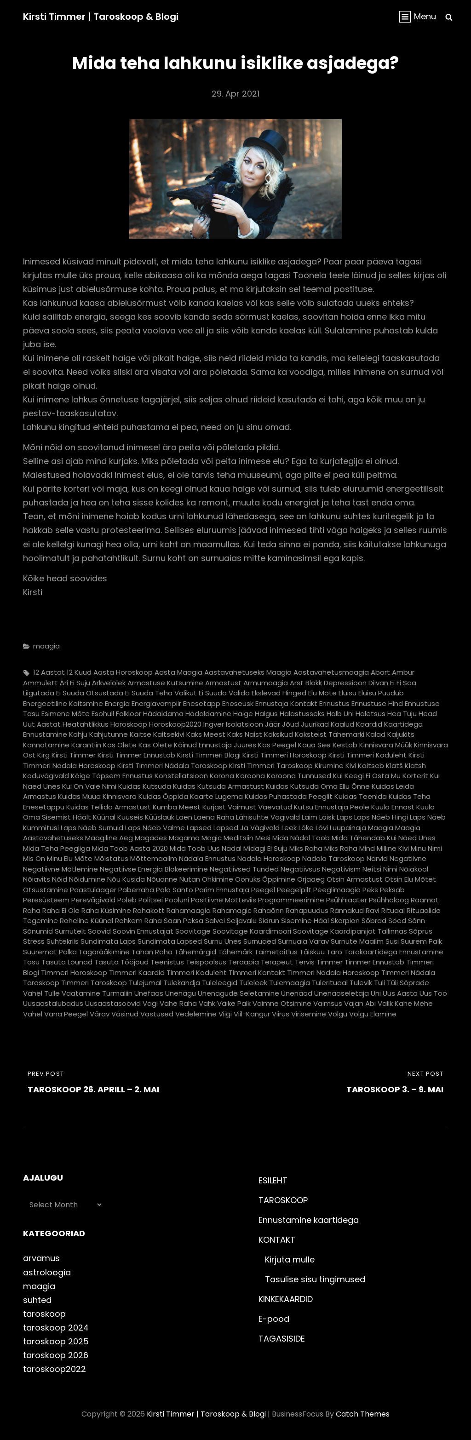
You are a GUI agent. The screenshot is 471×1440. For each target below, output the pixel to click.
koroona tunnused (299, 775)
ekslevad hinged (279, 693)
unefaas (148, 993)
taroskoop (44, 1314)
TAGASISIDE (281, 1338)
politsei (150, 900)
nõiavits (36, 879)
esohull (103, 713)
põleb (127, 900)
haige (243, 713)
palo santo (174, 890)
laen (184, 817)
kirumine (329, 765)
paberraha (136, 890)
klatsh (415, 765)
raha (31, 910)
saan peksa (183, 920)
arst (297, 683)
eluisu (347, 693)
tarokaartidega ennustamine (393, 952)
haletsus (370, 713)
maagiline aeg (109, 838)
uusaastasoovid (113, 1003)
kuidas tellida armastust (108, 807)
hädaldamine (208, 713)
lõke (306, 827)
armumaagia (265, 683)
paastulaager (93, 890)
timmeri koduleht (197, 972)
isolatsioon (244, 724)
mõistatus (111, 858)
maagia (46, 646)
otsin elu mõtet (410, 879)
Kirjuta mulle (290, 1259)
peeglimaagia (337, 890)
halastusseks (302, 713)
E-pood (273, 1319)
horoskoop (128, 724)
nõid (59, 879)
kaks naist (244, 734)
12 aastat (49, 672)
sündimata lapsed (170, 941)
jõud (290, 724)
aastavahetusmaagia (331, 672)
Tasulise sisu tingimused (315, 1279)
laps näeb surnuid (92, 827)
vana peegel (66, 1014)
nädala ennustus (207, 858)
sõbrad (374, 920)
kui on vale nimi (89, 786)
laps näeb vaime (155, 827)
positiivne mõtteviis (223, 900)
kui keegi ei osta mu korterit (380, 775)
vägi (150, 1003)
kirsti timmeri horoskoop (284, 755)
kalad (375, 734)
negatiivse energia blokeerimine (154, 869)
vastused (156, 1014)
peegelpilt (294, 890)
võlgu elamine (372, 1014)
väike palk (234, 1003)
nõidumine (87, 879)
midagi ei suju (265, 848)
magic (211, 838)
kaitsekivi (168, 734)
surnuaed (259, 941)
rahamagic (232, 910)
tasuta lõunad (66, 962)
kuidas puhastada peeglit (289, 796)
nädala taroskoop (333, 858)
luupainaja (348, 827)
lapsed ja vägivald (246, 827)
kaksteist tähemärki (329, 734)
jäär (272, 724)
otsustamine (45, 890)
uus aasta (400, 993)
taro (334, 952)
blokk (313, 683)
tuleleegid (219, 982)
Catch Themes (363, 1414)
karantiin (86, 745)
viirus (280, 1014)
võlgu (337, 1014)
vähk (207, 1003)
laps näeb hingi (381, 817)
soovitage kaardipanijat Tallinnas (350, 931)
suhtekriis (62, 941)
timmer (329, 962)
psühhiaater (346, 900)
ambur (403, 672)
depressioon (345, 683)
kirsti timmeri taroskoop (271, 765)
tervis (305, 962)
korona (222, 775)
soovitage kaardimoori (252, 931)
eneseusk (237, 703)
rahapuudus (307, 910)
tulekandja (181, 982)
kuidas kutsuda (144, 786)
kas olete (120, 745)
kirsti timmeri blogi (209, 755)
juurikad (315, 724)
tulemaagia (289, 982)
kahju (78, 734)
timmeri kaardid (137, 972)
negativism (341, 869)
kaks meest (205, 734)
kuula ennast (392, 807)
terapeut (277, 962)
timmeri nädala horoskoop (333, 972)
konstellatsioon (181, 775)
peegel (263, 890)
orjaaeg (311, 879)
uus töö (433, 993)
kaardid (369, 724)
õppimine (278, 879)
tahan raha (152, 952)
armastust (223, 683)
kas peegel (277, 745)
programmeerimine (291, 900)
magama (184, 838)
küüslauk (159, 817)
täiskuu (312, 952)
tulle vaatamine (72, 993)
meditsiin (238, 838)
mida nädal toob (301, 838)
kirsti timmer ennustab (136, 755)
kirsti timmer (74, 755)
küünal (104, 817)
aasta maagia (178, 672)
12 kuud (79, 672)
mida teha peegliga (56, 848)
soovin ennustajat (143, 931)
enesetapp (201, 703)
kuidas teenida (360, 796)
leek (289, 827)
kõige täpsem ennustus (112, 775)
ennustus (334, 703)
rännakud (347, 910)
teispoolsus (206, 962)
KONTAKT (276, 1239)
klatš (394, 765)
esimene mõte (65, 713)
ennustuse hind (377, 703)
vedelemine (196, 1014)
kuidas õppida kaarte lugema (190, 796)
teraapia (243, 962)
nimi (390, 869)
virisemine (308, 1014)
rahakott (149, 910)
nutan (189, 879)
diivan (378, 683)
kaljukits (400, 734)
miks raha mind (349, 848)
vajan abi (360, 1003)
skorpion (345, 920)
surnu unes (222, 941)
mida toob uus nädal (205, 848)
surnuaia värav (303, 941)
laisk (327, 817)
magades (151, 838)
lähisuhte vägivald (268, 817)
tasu (31, 962)
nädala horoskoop (268, 858)
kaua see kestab (327, 745)
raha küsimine (106, 910)
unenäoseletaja (341, 993)
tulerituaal (330, 982)
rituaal (393, 910)
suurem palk (421, 941)
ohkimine (217, 879)
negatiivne (408, 858)
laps (344, 817)
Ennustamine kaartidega (308, 1220)
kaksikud (278, 734)
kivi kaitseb (364, 765)
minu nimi (426, 848)
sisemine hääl (305, 920)
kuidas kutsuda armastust (218, 786)
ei (392, 683)
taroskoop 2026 (55, 1355)
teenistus (167, 962)
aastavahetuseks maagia (248, 672)
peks (370, 890)
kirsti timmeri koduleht (367, 755)
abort (380, 672)
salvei (215, 920)
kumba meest (177, 807)
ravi (372, 910)
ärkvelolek (109, 683)
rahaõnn (268, 910)
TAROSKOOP (283, 1200)
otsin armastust (355, 879)
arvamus (41, 1258)
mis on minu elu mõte (57, 858)
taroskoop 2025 (56, 1341)
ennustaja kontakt (286, 703)
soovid (99, 931)
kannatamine (46, 745)
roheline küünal (86, 920)
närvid (377, 858)
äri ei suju (75, 683)
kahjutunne (108, 734)
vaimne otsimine (282, 1003)
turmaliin (117, 993)
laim (309, 817)
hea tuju (402, 713)
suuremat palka (50, 952)
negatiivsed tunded (244, 869)
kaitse (140, 734)
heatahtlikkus (86, 724)
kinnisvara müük (385, 745)
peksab (392, 890)
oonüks (247, 879)
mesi (262, 838)
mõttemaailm (153, 858)
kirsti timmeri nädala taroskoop (172, 765)
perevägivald (93, 900)
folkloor (128, 713)
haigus (266, 713)
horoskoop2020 (175, 724)
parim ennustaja (222, 890)
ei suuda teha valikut (161, 693)
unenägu (180, 993)
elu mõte (322, 693)
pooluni (177, 900)
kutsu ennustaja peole (331, 807)
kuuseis (130, 817)
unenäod (296, 993)
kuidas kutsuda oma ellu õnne (318, 786)
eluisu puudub (381, 693)
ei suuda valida (224, 693)
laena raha (214, 817)
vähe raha (178, 1003)
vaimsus (327, 1003)
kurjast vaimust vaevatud (247, 807)
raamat (425, 900)
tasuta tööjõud (121, 962)
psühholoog (389, 900)
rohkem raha (138, 920)
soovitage (193, 931)
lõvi (322, 827)
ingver (213, 724)
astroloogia (47, 1272)
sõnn (416, 920)
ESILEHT (272, 1180)
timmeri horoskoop (74, 972)
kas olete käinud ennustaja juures (197, 745)
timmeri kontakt (257, 972)
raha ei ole (61, 910)
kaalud (342, 724)
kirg (43, 755)
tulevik (361, 982)
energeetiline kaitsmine (63, 703)
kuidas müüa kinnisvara (97, 796)
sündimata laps (108, 941)
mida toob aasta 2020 (130, 848)
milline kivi (393, 848)
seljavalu (242, 920)
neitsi (371, 869)
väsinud (124, 1014)
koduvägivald (46, 775)
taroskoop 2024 (56, 1327)
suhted (37, 1300)
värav (99, 1014)
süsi (392, 941)
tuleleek (253, 982)
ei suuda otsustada (89, 693)
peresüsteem (46, 900)
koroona (250, 775)
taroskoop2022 (54, 1369)
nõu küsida (126, 879)
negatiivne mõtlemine (60, 869)
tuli (379, 982)
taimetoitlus (276, 952)
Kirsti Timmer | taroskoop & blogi (100, 16)
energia (117, 703)
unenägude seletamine (238, 993)
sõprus (420, 931)
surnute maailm (357, 941)
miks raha (305, 848)
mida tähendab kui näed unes (384, 838)
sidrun (268, 920)
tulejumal (145, 982)
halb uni (340, 713)
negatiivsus (300, 869)
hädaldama (163, 713)
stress (34, 941)
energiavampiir (156, 703)
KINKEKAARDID (285, 1299)
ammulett (40, 683)
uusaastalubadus (53, 1003)
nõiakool (413, 869)
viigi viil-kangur (244, 1014)
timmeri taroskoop (94, 982)
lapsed (199, 827)
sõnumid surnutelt (54, 931)
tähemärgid (195, 952)
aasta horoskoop (123, 672)
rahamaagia (189, 910)
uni (376, 993)
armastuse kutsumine (165, 683)
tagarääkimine (104, 952)
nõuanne (162, 879)
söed (397, 920)
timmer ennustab (374, 962)
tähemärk (235, 952)
